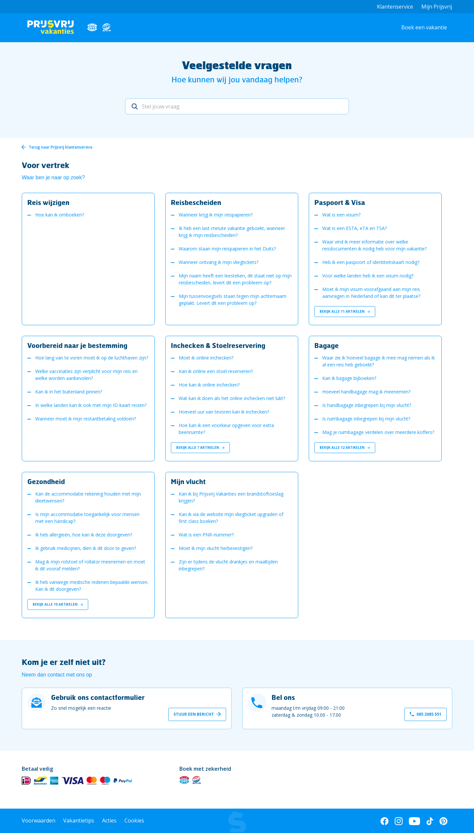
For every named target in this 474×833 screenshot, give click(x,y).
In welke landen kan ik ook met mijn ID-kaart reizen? (90, 405)
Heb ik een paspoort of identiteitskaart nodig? (370, 262)
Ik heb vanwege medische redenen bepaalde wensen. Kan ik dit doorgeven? (91, 585)
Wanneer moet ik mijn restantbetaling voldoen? (85, 419)
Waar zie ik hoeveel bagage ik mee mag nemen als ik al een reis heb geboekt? (378, 361)
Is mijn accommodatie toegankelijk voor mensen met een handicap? (87, 517)
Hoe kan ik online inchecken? (209, 385)
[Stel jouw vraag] (237, 106)
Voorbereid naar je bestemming (77, 345)
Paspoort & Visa (339, 202)
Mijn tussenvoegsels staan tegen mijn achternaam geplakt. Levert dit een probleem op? (232, 299)
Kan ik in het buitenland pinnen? (68, 391)
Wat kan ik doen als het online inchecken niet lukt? (232, 398)
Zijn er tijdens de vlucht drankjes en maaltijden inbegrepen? (228, 565)
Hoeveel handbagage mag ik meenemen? (366, 391)
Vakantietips (78, 820)
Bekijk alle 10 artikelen (58, 604)
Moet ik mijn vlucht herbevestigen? (215, 548)
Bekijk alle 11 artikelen (345, 311)
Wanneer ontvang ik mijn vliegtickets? (218, 262)
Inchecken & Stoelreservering (218, 345)
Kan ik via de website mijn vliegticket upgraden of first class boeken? (231, 517)
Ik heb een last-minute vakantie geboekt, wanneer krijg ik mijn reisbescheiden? (232, 231)
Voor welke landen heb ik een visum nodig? (367, 276)
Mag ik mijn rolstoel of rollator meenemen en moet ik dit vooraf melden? (90, 565)
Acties (109, 820)
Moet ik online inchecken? (206, 358)
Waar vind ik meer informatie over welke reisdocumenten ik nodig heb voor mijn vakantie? (374, 245)
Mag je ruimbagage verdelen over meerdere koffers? (378, 432)
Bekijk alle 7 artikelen (200, 447)
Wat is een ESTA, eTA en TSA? (354, 228)
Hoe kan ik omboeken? (59, 215)
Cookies (134, 820)
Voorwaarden (38, 820)
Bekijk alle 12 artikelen (345, 447)
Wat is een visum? (341, 215)
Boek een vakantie (424, 27)
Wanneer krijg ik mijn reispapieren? (215, 215)
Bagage (326, 345)
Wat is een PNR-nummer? (206, 534)
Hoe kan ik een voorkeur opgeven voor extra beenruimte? (226, 428)
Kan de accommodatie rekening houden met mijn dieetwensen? (88, 497)
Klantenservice (395, 6)
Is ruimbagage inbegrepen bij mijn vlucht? (366, 419)
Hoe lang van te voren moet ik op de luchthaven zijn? (91, 358)
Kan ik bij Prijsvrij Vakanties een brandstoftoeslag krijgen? (231, 497)
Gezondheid (46, 481)
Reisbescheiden (196, 202)
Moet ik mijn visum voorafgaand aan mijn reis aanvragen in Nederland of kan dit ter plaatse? (371, 292)
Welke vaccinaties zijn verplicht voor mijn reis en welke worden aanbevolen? (86, 374)
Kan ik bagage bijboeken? (349, 378)
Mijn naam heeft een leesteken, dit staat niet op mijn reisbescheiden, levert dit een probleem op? (235, 279)
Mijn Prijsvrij (436, 6)
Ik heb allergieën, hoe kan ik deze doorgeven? (83, 534)
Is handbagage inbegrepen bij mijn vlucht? (366, 405)
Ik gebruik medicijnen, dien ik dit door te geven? (85, 548)
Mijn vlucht (188, 481)
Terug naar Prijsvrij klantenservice (60, 147)
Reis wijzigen (48, 202)
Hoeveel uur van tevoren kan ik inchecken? (224, 412)
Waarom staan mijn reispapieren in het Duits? (227, 248)
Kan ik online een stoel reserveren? (216, 371)
